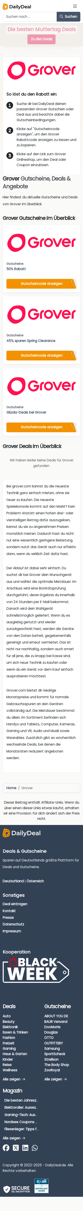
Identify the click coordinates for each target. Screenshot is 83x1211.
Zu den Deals (41, 39)
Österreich (35, 881)
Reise (7, 1064)
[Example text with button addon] (30, 17)
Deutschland (13, 881)
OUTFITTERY (53, 1043)
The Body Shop (56, 1064)
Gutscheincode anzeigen (41, 283)
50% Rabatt (16, 269)
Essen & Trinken (15, 1032)
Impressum (12, 931)
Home (11, 788)
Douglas (51, 1032)
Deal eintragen (15, 904)
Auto (7, 1016)
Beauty (9, 1021)
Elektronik (10, 1027)
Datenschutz (13, 924)
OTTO (49, 1037)
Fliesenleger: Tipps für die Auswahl (32, 1129)
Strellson (51, 1059)
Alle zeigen (14, 1079)
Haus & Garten (15, 1054)
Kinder (8, 1059)
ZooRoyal (52, 1070)
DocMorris (52, 1027)
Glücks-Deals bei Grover (26, 412)
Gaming (9, 1048)
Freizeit (8, 1043)
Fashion (9, 1037)
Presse (8, 917)
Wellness (10, 1070)
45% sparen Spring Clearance (30, 340)
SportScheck (54, 1054)
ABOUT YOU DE (56, 1016)
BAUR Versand (55, 1021)
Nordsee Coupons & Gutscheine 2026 (35, 1122)
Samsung (52, 1048)
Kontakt (9, 911)
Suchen (68, 16)
